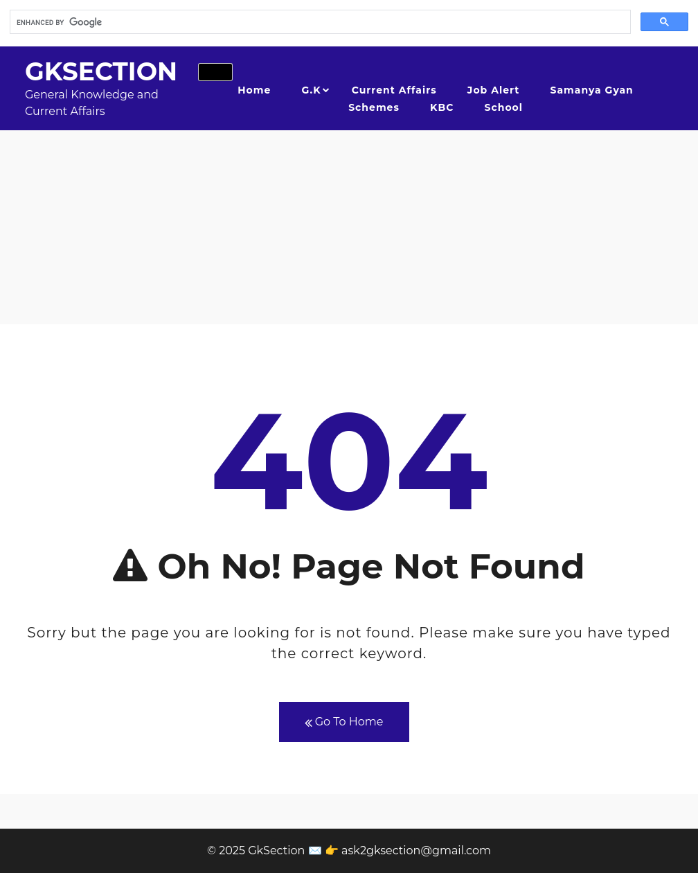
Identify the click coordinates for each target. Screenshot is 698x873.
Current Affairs (394, 90)
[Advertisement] (349, 227)
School (504, 107)
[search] (319, 22)
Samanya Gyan (592, 90)
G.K (311, 90)
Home (254, 90)
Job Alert (493, 90)
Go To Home (344, 722)
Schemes (374, 107)
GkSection (101, 71)
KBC (442, 107)
